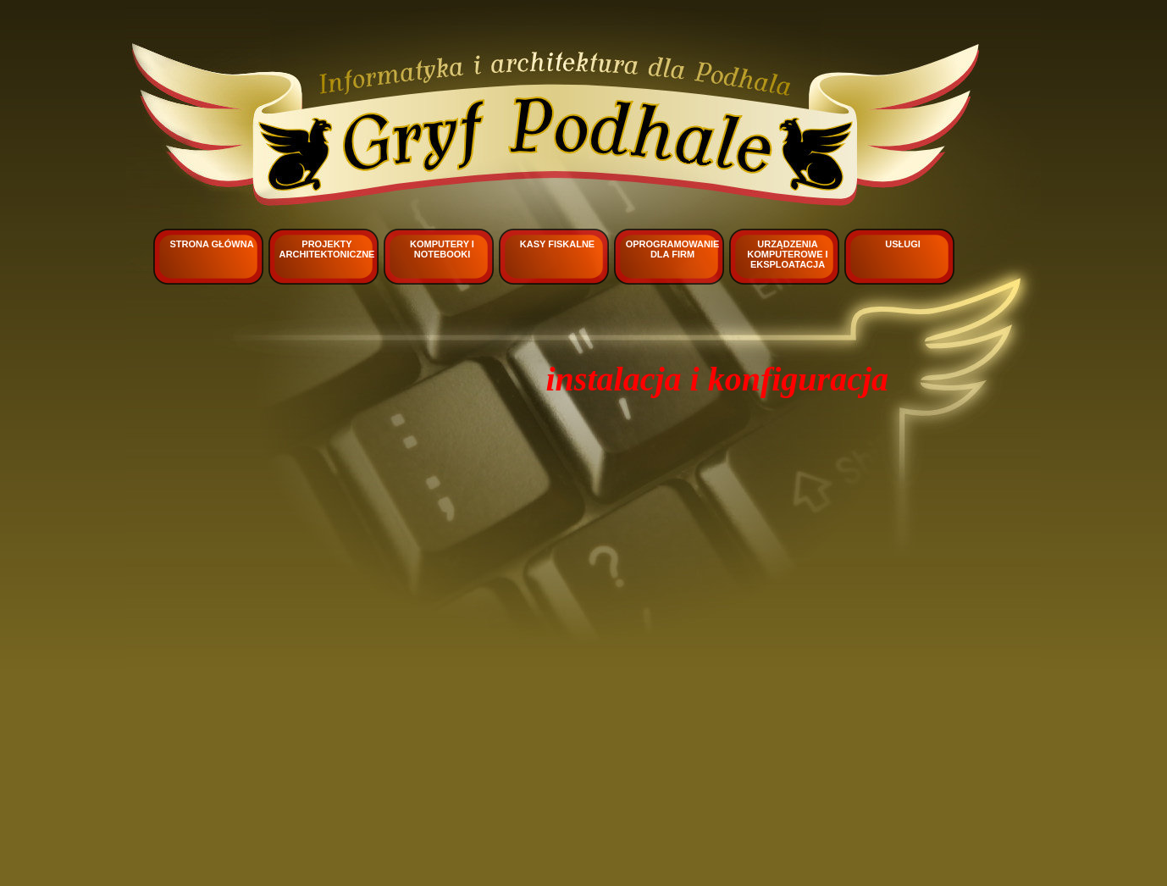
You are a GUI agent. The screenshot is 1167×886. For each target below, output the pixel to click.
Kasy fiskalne (557, 244)
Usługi (903, 244)
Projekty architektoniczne (327, 249)
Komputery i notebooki (442, 249)
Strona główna (211, 244)
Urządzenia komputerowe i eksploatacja (787, 254)
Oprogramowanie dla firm (673, 249)
